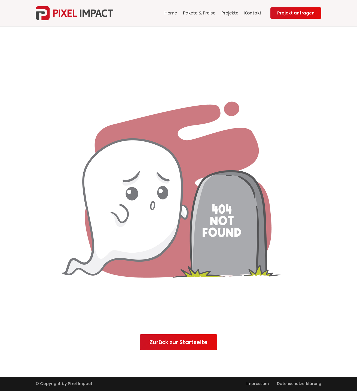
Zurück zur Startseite (178, 342)
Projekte (229, 13)
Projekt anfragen (296, 13)
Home (170, 13)
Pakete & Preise (199, 13)
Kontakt (252, 13)
